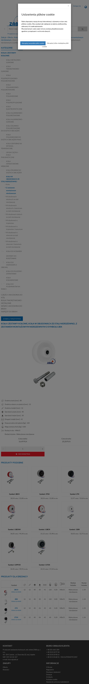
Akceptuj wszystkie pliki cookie (33, 43)
